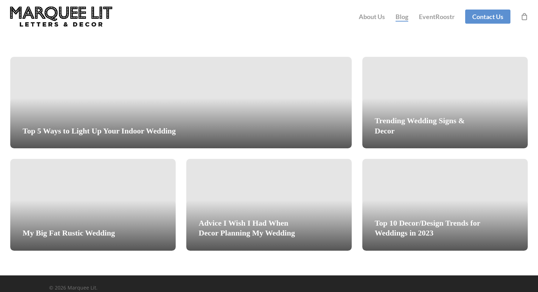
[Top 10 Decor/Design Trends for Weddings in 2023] (445, 204)
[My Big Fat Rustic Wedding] (93, 204)
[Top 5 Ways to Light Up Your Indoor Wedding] (181, 102)
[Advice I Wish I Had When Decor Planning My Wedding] (269, 204)
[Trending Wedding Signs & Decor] (445, 102)
